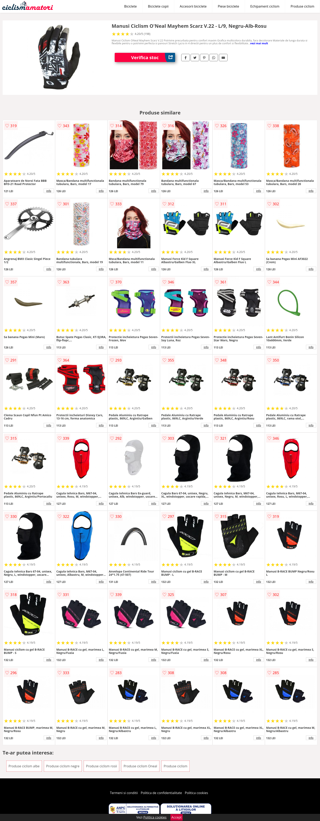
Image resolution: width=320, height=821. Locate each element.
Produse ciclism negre (62, 766)
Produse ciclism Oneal (140, 766)
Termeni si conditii (124, 793)
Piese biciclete (228, 6)
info (48, 191)
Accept (176, 817)
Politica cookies (196, 793)
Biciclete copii (158, 6)
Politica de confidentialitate (161, 793)
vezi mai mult (259, 43)
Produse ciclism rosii (101, 766)
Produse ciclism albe (24, 766)
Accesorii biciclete (193, 6)
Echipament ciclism (264, 6)
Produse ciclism (302, 6)
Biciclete (130, 6)
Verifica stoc (153, 57)
